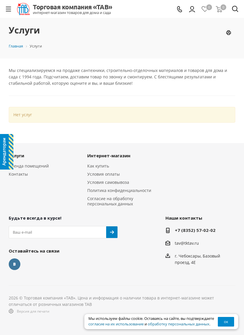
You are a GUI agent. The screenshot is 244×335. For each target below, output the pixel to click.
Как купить (98, 166)
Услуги (16, 155)
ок (226, 321)
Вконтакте (14, 264)
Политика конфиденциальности (119, 190)
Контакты (18, 174)
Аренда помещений (29, 166)
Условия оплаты (103, 174)
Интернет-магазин (108, 155)
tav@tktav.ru (187, 243)
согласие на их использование (116, 324)
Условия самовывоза (108, 182)
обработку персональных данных (178, 324)
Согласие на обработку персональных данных (110, 201)
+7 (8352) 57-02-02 (195, 230)
